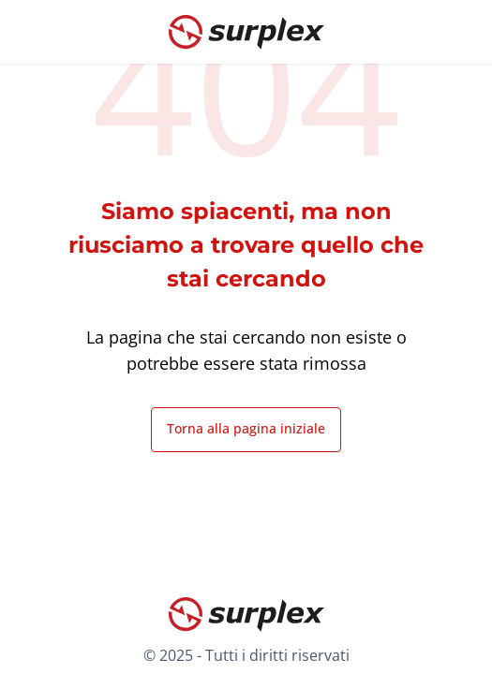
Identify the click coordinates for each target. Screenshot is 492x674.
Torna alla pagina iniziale (246, 428)
